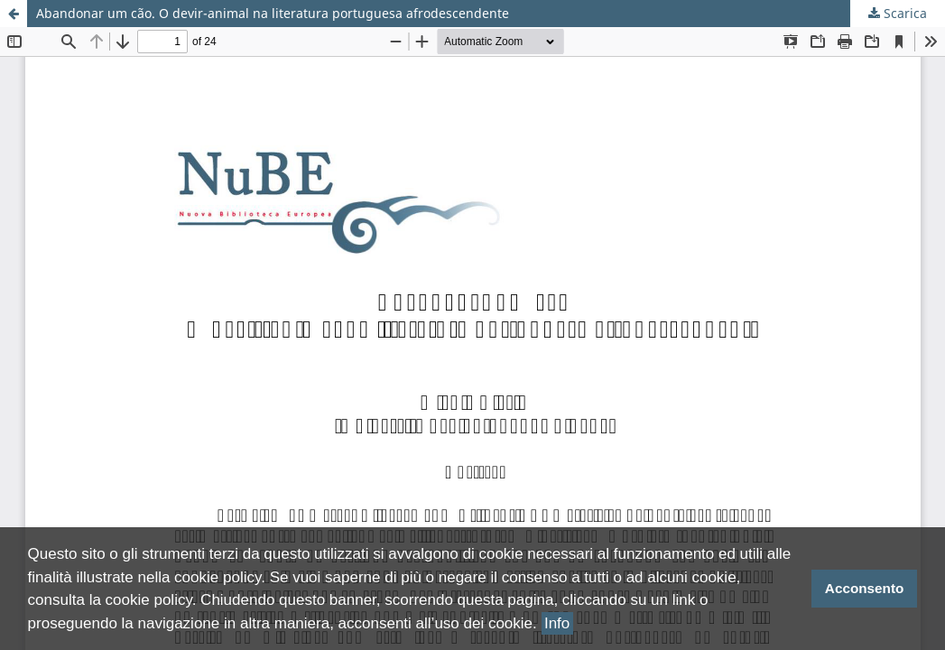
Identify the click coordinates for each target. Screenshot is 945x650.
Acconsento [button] (864, 588)
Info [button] (557, 623)
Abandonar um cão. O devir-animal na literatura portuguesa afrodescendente (272, 13)
